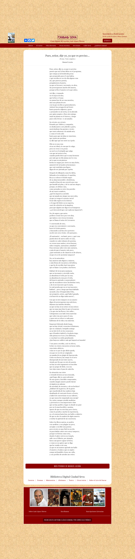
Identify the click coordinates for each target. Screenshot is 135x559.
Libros (30, 45)
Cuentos (31, 480)
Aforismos (62, 480)
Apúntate (107, 40)
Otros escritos (64, 45)
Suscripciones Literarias (95, 511)
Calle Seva (87, 45)
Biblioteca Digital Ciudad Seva (67, 476)
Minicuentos (50, 480)
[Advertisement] (67, 16)
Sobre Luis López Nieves (37, 511)
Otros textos (81, 480)
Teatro (71, 480)
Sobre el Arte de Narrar (97, 480)
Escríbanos (65, 511)
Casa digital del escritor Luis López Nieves (67, 41)
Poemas (40, 480)
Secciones (76, 45)
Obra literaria (51, 45)
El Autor (39, 45)
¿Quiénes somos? (100, 45)
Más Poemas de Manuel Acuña (67, 466)
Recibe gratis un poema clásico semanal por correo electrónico (67, 520)
